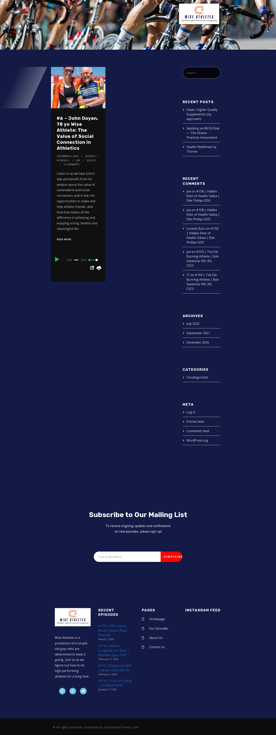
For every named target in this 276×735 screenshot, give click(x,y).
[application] (78, 260)
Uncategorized (197, 377)
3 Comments (71, 164)
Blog (111, 25)
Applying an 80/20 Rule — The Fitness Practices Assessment (202, 133)
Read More (64, 239)
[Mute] (90, 260)
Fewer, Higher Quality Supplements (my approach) (202, 114)
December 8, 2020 (67, 156)
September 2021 (198, 333)
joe (78, 160)
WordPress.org (197, 440)
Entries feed (195, 421)
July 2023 (192, 323)
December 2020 (197, 342)
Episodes (93, 25)
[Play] (57, 259)
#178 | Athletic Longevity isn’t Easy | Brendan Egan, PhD (113, 650)
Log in (191, 412)
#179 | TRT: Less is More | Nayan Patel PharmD (112, 630)
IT (188, 275)
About (75, 25)
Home (58, 25)
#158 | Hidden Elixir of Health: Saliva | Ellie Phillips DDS (203, 196)
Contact (130, 25)
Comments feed (197, 431)
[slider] (96, 263)
